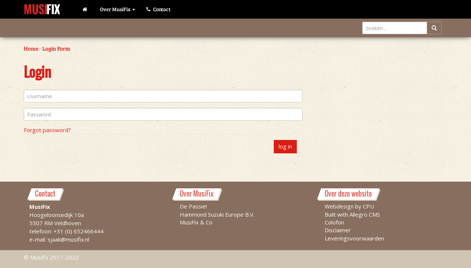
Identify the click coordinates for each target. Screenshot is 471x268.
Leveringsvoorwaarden (354, 238)
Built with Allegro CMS (352, 214)
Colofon (334, 222)
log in (285, 146)
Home (31, 48)
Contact (158, 9)
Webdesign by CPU (349, 206)
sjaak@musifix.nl (68, 239)
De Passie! (193, 206)
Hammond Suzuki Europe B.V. (217, 214)
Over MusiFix (117, 9)
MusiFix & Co (196, 222)
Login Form (56, 48)
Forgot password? (47, 130)
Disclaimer (338, 229)
